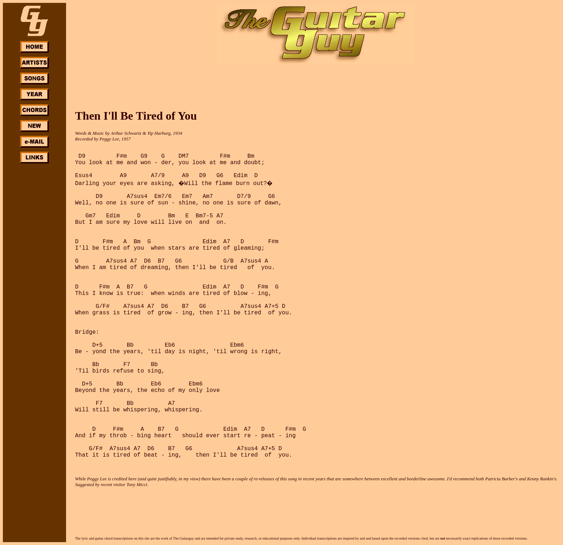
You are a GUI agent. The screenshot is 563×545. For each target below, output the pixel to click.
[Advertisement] (34, 272)
